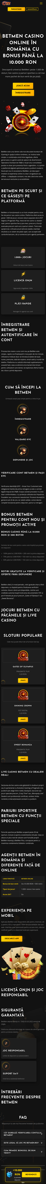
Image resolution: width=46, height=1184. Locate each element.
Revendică (31, 1175)
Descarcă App (12, 939)
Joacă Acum (23, 86)
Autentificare (32, 9)
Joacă (23, 680)
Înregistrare (16, 9)
